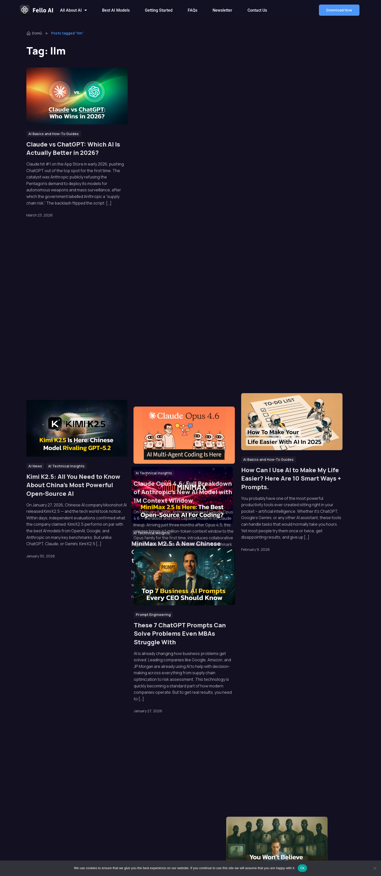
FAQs (192, 10)
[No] (374, 868)
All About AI (73, 10)
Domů (34, 33)
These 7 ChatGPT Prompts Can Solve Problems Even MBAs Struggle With (180, 633)
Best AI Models (116, 10)
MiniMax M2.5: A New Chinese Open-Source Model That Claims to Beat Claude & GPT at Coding (182, 318)
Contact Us (257, 10)
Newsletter (222, 10)
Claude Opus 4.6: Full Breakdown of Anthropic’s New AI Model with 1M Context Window (183, 463)
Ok (302, 868)
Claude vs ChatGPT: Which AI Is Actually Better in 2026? (73, 148)
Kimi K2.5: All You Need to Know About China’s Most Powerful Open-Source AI (73, 485)
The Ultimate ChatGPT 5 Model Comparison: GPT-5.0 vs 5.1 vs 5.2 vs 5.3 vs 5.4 (76, 314)
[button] (339, 10)
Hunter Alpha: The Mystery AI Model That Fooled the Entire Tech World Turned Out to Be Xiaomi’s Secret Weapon (178, 157)
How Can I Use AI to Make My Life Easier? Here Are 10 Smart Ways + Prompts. (291, 478)
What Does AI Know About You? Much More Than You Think (288, 312)
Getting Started (159, 10)
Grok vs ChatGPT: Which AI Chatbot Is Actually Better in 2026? (283, 152)
